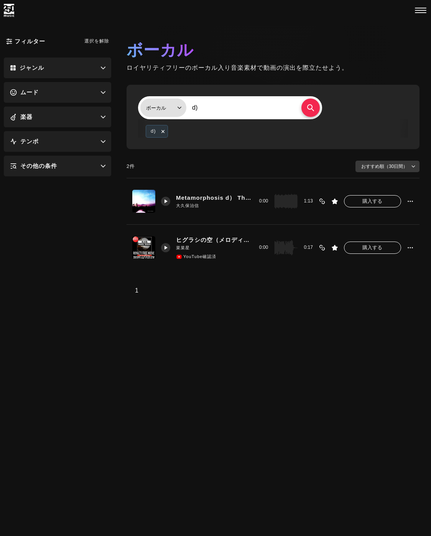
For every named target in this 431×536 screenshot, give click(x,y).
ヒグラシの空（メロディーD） (214, 240)
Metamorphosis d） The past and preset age (214, 197)
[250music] (9, 10)
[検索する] (310, 108)
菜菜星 (183, 247)
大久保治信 (187, 205)
